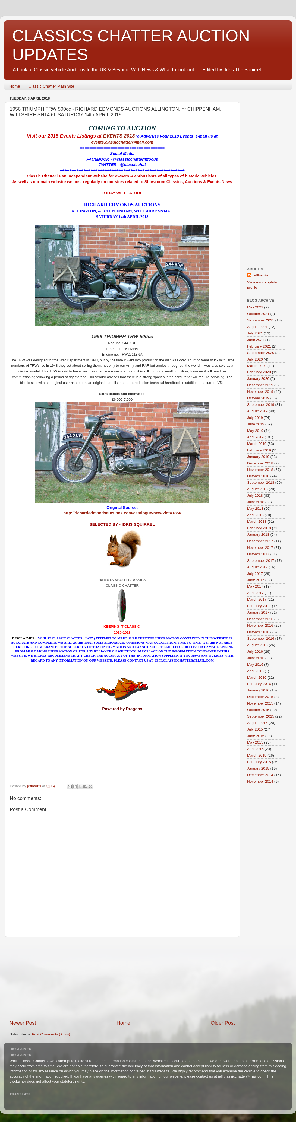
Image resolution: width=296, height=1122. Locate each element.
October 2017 (258, 554)
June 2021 (255, 340)
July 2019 (255, 418)
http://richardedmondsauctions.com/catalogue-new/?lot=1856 (122, 513)
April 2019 (255, 437)
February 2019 (259, 450)
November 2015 (260, 703)
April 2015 (255, 749)
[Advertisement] (122, 978)
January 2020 (258, 379)
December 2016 (260, 619)
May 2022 (255, 307)
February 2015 (259, 762)
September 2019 (260, 405)
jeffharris (260, 275)
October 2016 (258, 632)
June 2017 (255, 580)
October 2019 (258, 398)
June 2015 (255, 736)
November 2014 (260, 781)
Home (14, 86)
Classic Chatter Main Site (51, 86)
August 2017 (257, 567)
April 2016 (255, 671)
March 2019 (256, 444)
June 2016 (255, 658)
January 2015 (258, 768)
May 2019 (255, 431)
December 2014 (260, 775)
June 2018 (255, 502)
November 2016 (260, 625)
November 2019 (260, 392)
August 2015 (257, 723)
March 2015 (256, 755)
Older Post (223, 1023)
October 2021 (258, 314)
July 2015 (255, 729)
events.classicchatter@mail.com (122, 142)
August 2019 (257, 411)
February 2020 (259, 372)
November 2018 (260, 470)
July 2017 (255, 574)
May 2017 (255, 586)
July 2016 (255, 651)
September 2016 (260, 638)
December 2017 (260, 541)
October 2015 (258, 710)
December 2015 (260, 697)
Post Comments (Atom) (51, 1034)
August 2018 (257, 489)
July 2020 (255, 359)
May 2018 (255, 508)
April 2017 (255, 593)
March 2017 (256, 599)
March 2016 (256, 677)
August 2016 (257, 645)
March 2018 (256, 521)
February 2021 (259, 346)
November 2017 (260, 548)
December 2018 (260, 463)
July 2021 (255, 333)
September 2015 (260, 716)
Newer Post (23, 1023)
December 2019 (260, 385)
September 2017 (260, 561)
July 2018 (255, 495)
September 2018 (260, 482)
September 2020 (260, 353)
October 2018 (258, 476)
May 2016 (255, 664)
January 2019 (258, 457)
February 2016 (259, 684)
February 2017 (259, 606)
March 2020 (256, 366)
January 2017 (258, 612)
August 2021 (257, 327)
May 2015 (255, 742)
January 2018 (258, 535)
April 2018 (255, 515)
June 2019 (255, 424)
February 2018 (259, 528)
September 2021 (260, 320)
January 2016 (258, 690)
